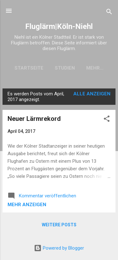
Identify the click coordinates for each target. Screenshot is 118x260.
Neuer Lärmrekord (34, 118)
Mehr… (95, 68)
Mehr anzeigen (27, 204)
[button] (106, 120)
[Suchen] (109, 12)
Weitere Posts (59, 224)
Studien (65, 68)
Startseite (28, 68)
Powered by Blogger (59, 248)
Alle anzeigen (91, 94)
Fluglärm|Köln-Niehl (59, 26)
